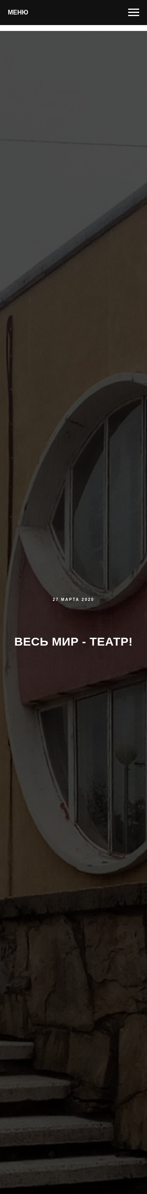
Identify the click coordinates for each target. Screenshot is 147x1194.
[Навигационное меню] (133, 12)
